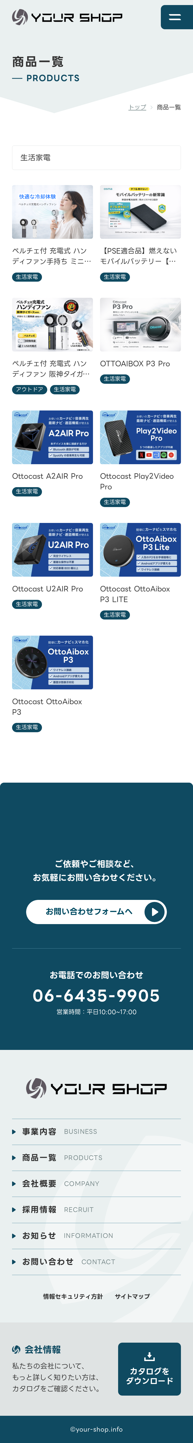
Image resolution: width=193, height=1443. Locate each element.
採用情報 (58, 1209)
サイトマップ (132, 1297)
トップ (137, 107)
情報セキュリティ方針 (73, 1297)
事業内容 (60, 1131)
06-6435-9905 (96, 996)
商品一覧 (62, 1157)
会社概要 (61, 1183)
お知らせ (68, 1236)
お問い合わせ (69, 1262)
